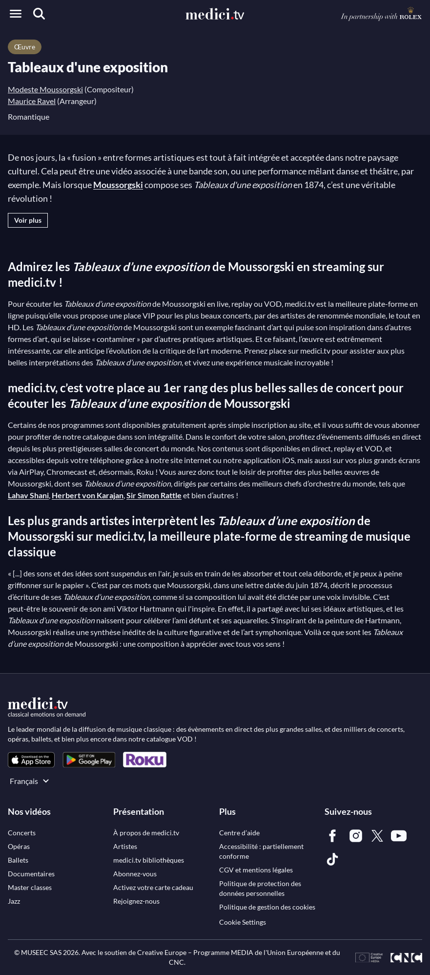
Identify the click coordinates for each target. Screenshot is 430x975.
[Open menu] (15, 13)
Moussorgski (118, 184)
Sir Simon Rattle (154, 495)
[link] (31, 760)
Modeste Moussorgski (45, 89)
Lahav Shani (28, 495)
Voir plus (27, 220)
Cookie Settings (242, 922)
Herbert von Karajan (87, 495)
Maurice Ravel (32, 101)
